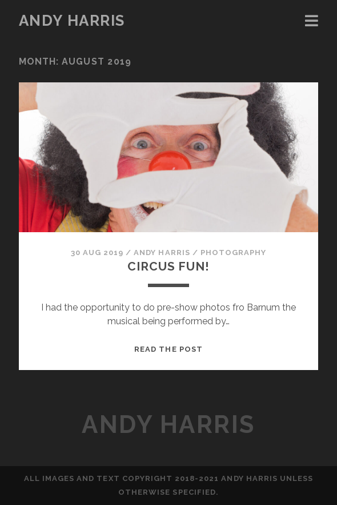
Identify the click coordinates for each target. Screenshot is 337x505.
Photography (233, 252)
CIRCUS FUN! (168, 266)
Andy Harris (72, 20)
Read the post (168, 349)
